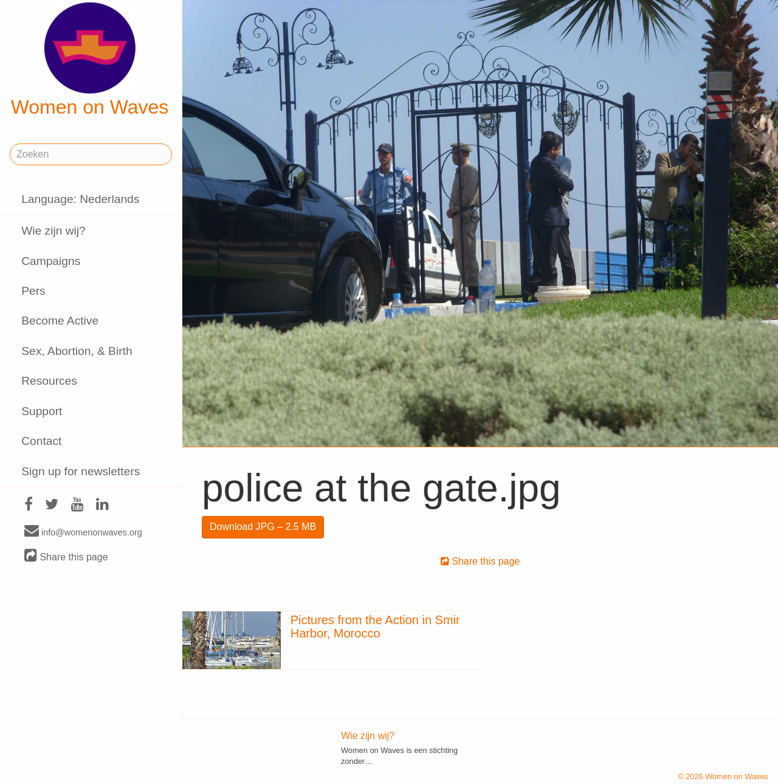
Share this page (66, 556)
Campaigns (50, 261)
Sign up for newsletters (80, 471)
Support (41, 411)
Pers (33, 290)
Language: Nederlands (80, 199)
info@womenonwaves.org (83, 532)
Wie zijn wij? (53, 230)
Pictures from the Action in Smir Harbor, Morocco (375, 626)
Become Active (59, 320)
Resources (49, 380)
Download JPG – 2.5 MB (263, 526)
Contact (41, 441)
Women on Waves (90, 60)
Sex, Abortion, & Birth (76, 351)
